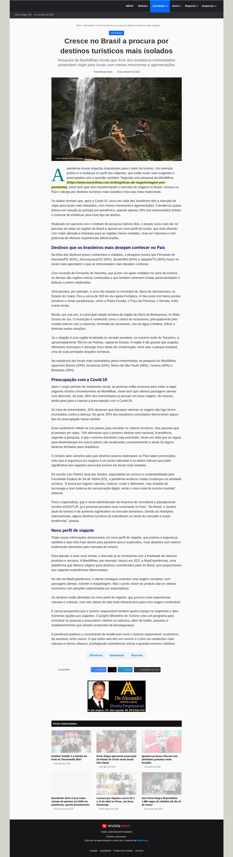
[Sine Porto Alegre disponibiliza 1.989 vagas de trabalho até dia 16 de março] (162, 783)
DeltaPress (142, 840)
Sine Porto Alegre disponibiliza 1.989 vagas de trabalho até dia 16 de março (161, 801)
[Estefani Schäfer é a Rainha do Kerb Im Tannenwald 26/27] (71, 741)
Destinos (97, 655)
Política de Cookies (123, 850)
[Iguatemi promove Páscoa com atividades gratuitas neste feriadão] (162, 741)
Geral (175, 6)
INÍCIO (129, 6)
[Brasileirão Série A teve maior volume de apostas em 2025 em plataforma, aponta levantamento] (71, 783)
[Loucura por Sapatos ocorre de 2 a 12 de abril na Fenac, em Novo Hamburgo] (116, 783)
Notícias (143, 6)
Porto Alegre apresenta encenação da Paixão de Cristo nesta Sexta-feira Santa (116, 759)
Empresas (208, 6)
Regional (190, 6)
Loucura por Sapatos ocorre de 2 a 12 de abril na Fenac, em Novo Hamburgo (115, 801)
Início (77, 25)
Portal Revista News (103, 72)
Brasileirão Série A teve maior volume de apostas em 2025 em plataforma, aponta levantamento (70, 801)
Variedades (159, 6)
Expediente (105, 850)
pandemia (117, 655)
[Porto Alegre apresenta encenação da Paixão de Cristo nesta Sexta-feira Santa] (116, 741)
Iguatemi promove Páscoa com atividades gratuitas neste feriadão (159, 759)
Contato (94, 850)
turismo (138, 655)
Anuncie (139, 850)
